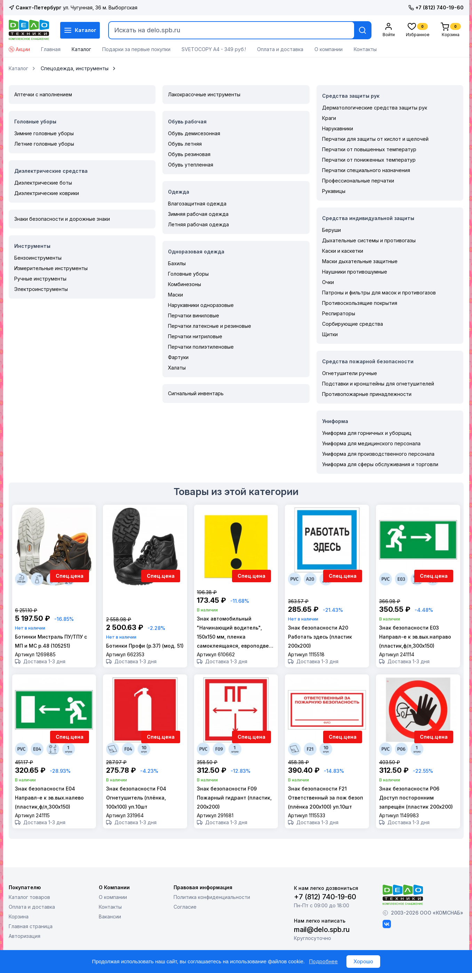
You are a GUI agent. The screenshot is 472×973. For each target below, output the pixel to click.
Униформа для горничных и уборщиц (366, 433)
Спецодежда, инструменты (75, 68)
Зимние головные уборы (44, 133)
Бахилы (177, 263)
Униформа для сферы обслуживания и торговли (380, 464)
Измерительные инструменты (51, 268)
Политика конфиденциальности (212, 911)
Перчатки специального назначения (366, 170)
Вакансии (110, 930)
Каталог (80, 30)
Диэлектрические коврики (46, 193)
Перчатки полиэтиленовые (201, 347)
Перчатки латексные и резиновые (209, 326)
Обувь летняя (185, 144)
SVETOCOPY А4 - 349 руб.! (214, 49)
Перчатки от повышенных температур (369, 149)
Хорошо (363, 961)
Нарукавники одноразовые (201, 305)
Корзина (19, 930)
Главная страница (31, 940)
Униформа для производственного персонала (378, 454)
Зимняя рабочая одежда (198, 214)
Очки (328, 282)
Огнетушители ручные (349, 373)
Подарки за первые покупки (136, 49)
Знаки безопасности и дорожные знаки (62, 219)
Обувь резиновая (189, 154)
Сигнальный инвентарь (196, 393)
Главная (51, 49)
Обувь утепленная (190, 165)
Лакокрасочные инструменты (204, 94)
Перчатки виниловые (193, 315)
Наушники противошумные (354, 272)
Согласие (185, 921)
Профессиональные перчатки (358, 181)
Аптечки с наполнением (43, 94)
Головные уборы (188, 274)
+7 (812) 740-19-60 (436, 7)
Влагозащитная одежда (197, 203)
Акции (19, 49)
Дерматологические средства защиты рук (374, 108)
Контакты (365, 49)
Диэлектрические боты (43, 183)
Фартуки (178, 357)
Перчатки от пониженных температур (369, 160)
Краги (329, 118)
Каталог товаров (29, 911)
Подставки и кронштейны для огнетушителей (378, 384)
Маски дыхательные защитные (360, 261)
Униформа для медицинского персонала (371, 443)
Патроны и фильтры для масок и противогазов (379, 292)
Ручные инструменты (40, 279)
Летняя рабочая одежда (198, 224)
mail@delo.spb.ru (322, 943)
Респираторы (338, 313)
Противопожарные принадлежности (366, 394)
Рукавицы (333, 191)
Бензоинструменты (38, 258)
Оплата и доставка (280, 49)
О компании (328, 49)
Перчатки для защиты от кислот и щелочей (375, 139)
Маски (175, 295)
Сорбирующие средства (352, 324)
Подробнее (323, 961)
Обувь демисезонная (194, 133)
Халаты (177, 368)
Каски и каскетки (342, 251)
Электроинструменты (41, 289)
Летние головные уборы (44, 144)
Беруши (331, 230)
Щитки (330, 334)
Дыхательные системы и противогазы (369, 240)
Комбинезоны (184, 284)
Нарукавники (337, 128)
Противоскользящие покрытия (359, 303)
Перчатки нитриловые (195, 336)
